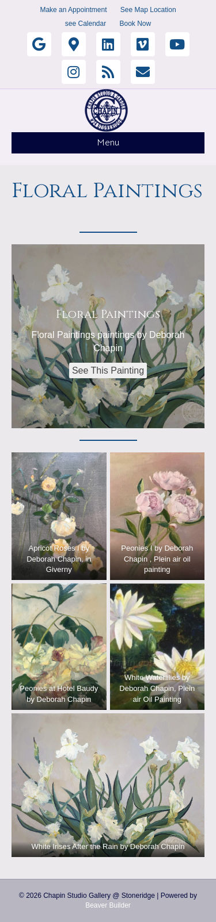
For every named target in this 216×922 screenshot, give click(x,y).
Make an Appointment (73, 10)
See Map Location (148, 10)
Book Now (135, 24)
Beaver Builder (108, 905)
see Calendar (85, 24)
